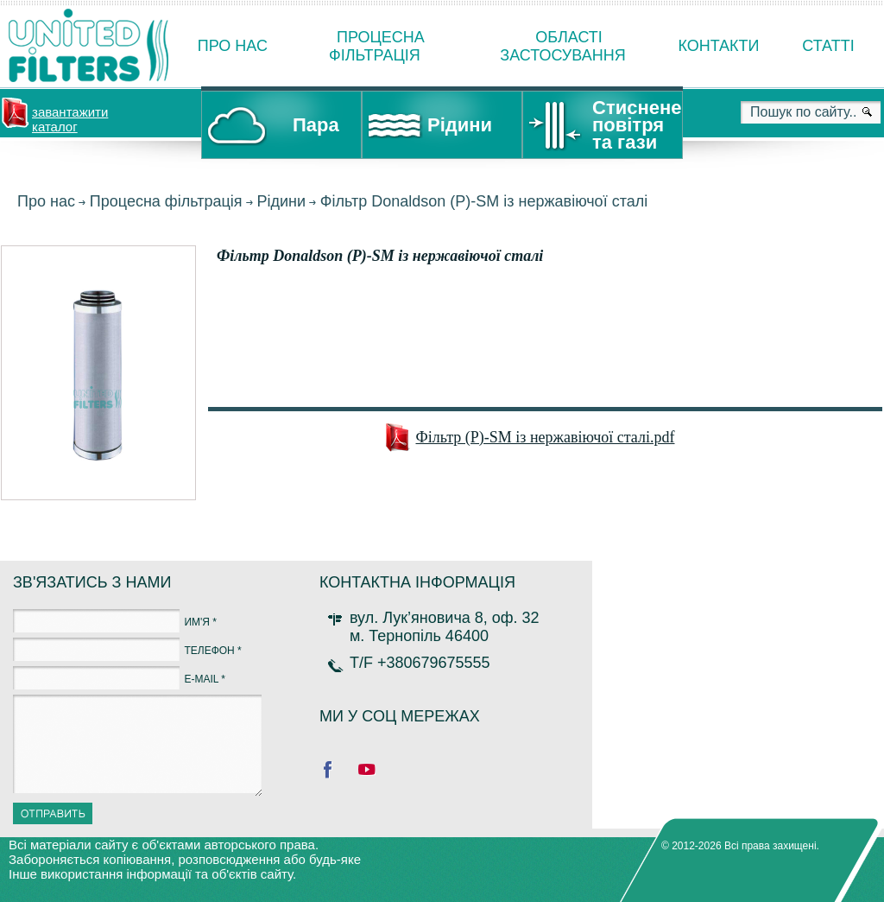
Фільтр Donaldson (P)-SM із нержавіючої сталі (483, 201)
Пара (316, 125)
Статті (828, 45)
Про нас (233, 45)
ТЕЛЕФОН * (212, 651)
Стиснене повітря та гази (636, 125)
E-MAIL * (204, 679)
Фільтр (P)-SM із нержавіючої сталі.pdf (545, 437)
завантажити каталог (70, 117)
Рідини (459, 125)
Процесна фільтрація (166, 201)
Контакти (718, 45)
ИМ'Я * (200, 622)
